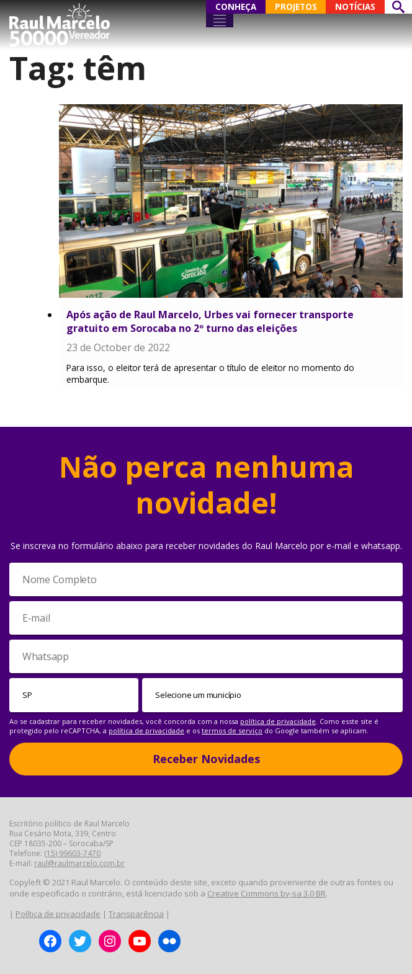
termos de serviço (232, 730)
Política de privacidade (58, 913)
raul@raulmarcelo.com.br (79, 863)
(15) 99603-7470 (72, 853)
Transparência (136, 913)
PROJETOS (296, 6)
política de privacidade (278, 721)
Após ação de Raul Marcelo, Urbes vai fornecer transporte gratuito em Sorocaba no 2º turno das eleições (210, 321)
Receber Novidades (206, 758)
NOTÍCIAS (355, 6)
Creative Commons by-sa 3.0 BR (266, 893)
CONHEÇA (235, 6)
